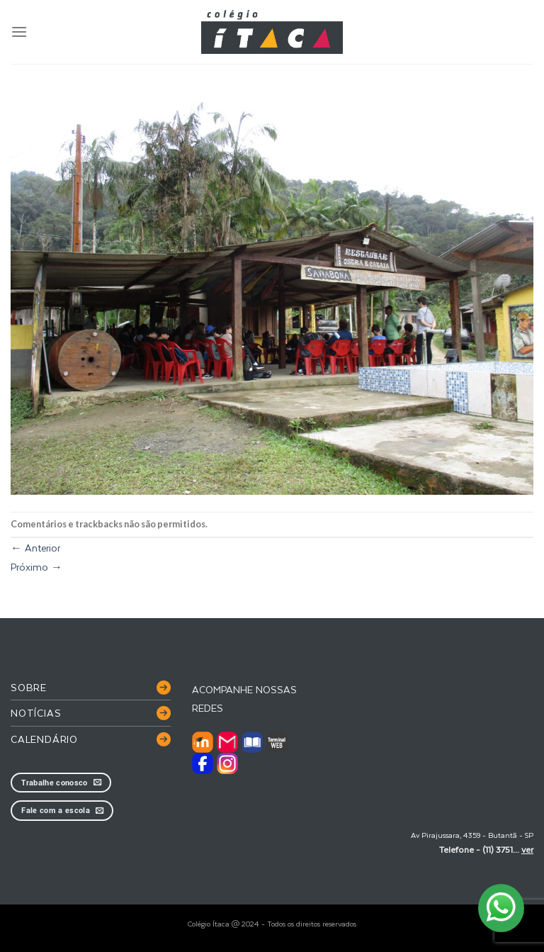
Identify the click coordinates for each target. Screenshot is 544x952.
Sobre (29, 687)
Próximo (36, 567)
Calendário (44, 739)
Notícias (36, 713)
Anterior (35, 547)
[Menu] (19, 31)
